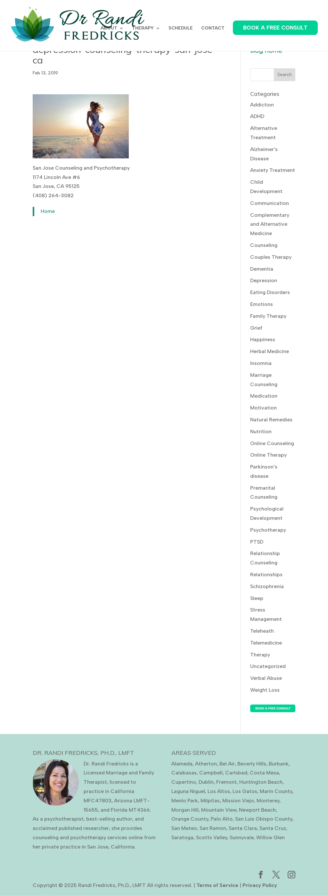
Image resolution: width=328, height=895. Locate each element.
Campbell (211, 773)
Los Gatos (245, 791)
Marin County (276, 791)
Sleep (256, 598)
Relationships (266, 574)
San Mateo (184, 828)
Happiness (262, 339)
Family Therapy (268, 316)
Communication (269, 203)
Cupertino (183, 782)
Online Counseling (272, 443)
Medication (263, 396)
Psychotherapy (268, 530)
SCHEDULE (180, 28)
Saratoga (182, 837)
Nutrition (261, 431)
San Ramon (213, 828)
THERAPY (143, 28)
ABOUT (109, 28)
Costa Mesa (264, 773)
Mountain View (218, 810)
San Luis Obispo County (263, 819)
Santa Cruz (272, 828)
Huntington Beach (261, 782)
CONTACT (213, 28)
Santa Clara (243, 828)
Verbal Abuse (266, 678)
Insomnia (261, 363)
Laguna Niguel (188, 791)
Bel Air (227, 764)
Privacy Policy (259, 885)
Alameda (182, 764)
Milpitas (210, 801)
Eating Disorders (270, 292)
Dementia (261, 269)
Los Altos (219, 791)
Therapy (260, 655)
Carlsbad (236, 773)
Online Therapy (268, 455)
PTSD (256, 542)
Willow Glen (270, 837)
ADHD (257, 116)
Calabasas (184, 773)
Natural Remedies (271, 420)
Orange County (189, 819)
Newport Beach (257, 810)
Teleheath (262, 631)
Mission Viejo (238, 801)
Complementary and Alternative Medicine (269, 224)
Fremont (226, 782)
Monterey (268, 801)
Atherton (206, 764)
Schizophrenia (267, 586)
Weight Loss (265, 690)
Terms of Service (217, 885)
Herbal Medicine (269, 351)
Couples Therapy (270, 257)
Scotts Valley (211, 837)
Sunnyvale (242, 837)
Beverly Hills (251, 764)
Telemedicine (266, 643)
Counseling (263, 245)
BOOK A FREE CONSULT (275, 27)
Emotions (261, 304)
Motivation (263, 408)
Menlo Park (184, 801)
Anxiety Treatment (272, 170)
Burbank (279, 764)
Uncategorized (268, 666)
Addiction (262, 105)
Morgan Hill (185, 810)
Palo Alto (222, 819)
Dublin (206, 782)
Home (48, 211)
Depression (263, 280)
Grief (256, 328)
